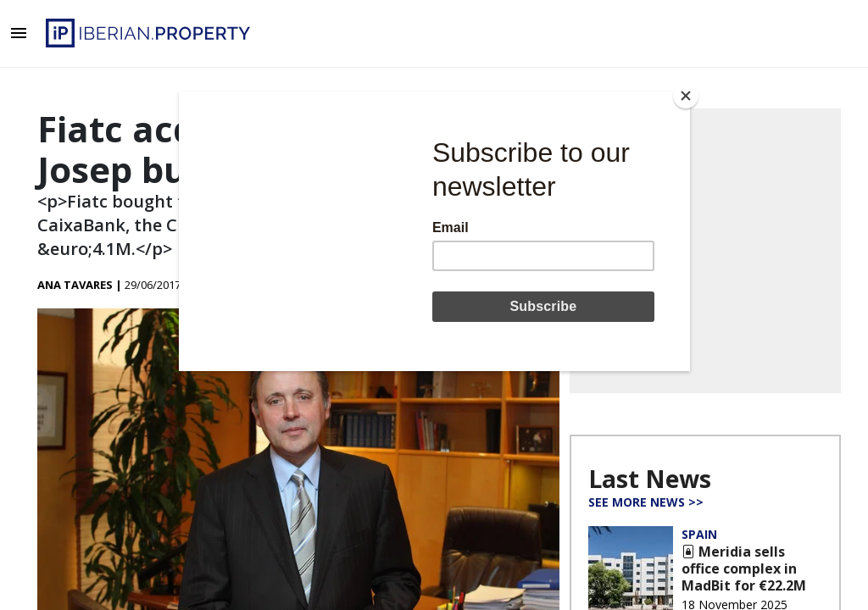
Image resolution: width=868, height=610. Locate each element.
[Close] (685, 95)
